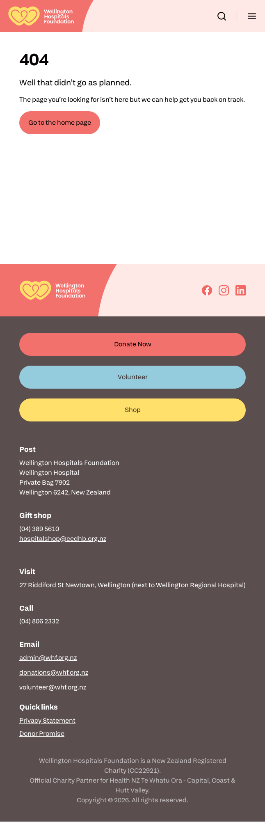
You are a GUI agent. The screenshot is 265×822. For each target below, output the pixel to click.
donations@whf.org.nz (53, 672)
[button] (222, 16)
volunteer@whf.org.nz (52, 687)
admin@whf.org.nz (48, 658)
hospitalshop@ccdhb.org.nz (62, 539)
